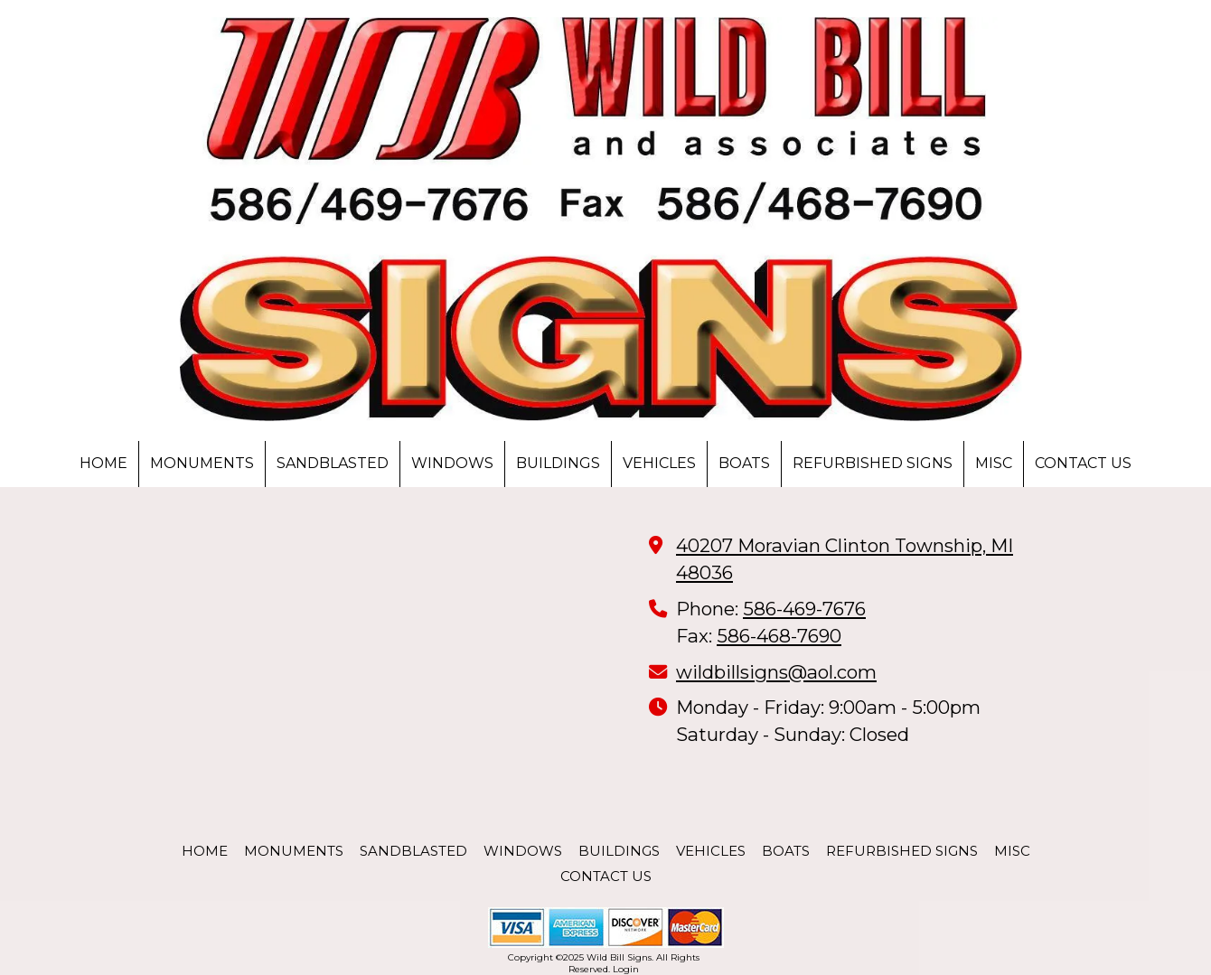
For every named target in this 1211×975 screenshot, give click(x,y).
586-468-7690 (779, 635)
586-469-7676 (804, 608)
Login (626, 969)
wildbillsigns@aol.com (776, 672)
